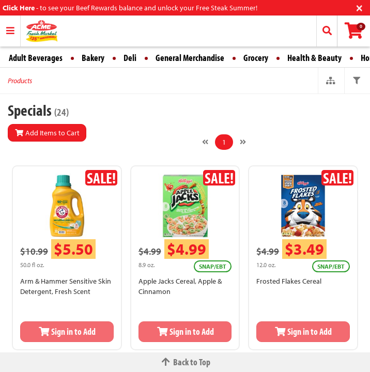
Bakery (93, 58)
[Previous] (205, 142)
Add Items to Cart (47, 132)
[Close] (359, 7)
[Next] (243, 142)
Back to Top (185, 362)
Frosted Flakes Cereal (288, 281)
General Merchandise (190, 58)
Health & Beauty (314, 58)
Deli (130, 58)
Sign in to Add (67, 331)
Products (20, 80)
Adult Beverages (36, 58)
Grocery (255, 58)
